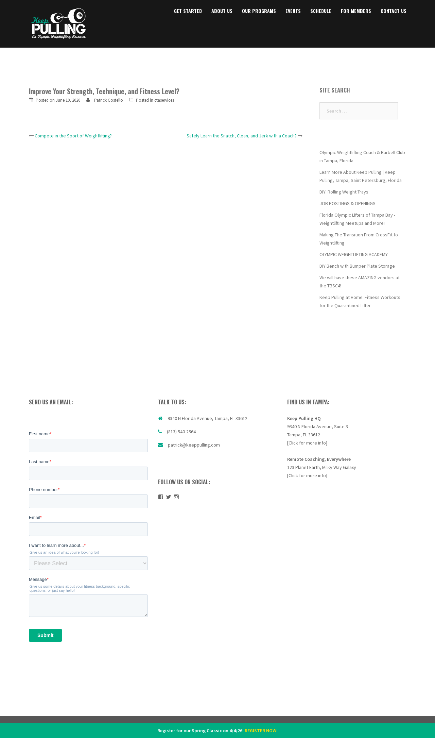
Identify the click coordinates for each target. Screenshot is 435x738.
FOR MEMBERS (356, 10)
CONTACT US (393, 10)
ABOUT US (221, 10)
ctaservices (164, 100)
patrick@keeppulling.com (194, 445)
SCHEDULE (320, 10)
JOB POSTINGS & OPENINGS (347, 203)
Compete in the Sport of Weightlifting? (73, 136)
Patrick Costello (108, 100)
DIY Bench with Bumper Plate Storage (357, 266)
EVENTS (293, 10)
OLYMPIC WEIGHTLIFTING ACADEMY (353, 254)
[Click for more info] (307, 443)
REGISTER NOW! (261, 730)
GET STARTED (188, 10)
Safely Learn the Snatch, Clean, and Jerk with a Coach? (242, 136)
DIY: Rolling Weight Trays (343, 192)
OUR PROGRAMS (259, 10)
